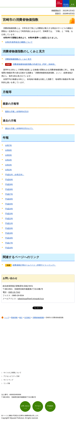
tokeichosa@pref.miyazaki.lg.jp (31, 299)
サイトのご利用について (12, 373)
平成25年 (9, 204)
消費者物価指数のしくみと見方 (18, 59)
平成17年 (9, 243)
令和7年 (8, 145)
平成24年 (9, 209)
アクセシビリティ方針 (11, 376)
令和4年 (8, 160)
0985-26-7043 (14, 292)
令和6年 (8, 150)
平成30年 (9, 179)
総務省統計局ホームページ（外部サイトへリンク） (34, 265)
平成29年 (9, 184)
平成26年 (9, 199)
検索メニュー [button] (72, 5)
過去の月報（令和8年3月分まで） (19, 128)
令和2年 (8, 170)
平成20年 (9, 228)
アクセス (38, 406)
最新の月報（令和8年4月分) (17, 111)
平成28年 (9, 189)
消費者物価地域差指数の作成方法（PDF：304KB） (34, 64)
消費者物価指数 (38, 317)
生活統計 (27, 317)
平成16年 (9, 248)
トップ (6, 317)
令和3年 (8, 165)
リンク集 (6, 383)
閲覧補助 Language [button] (66, 5)
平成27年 (9, 194)
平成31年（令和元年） (14, 175)
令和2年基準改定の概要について (19, 42)
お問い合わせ (25, 406)
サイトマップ (8, 380)
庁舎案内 (50, 406)
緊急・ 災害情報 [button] (59, 2)
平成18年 (9, 238)
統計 (20, 317)
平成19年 (9, 233)
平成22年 (9, 218)
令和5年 (8, 155)
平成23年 (9, 214)
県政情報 (14, 317)
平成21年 (9, 223)
